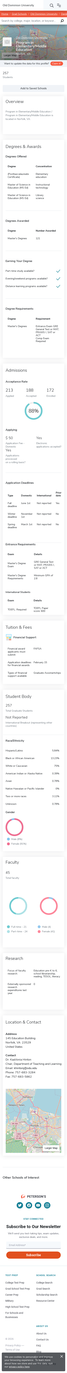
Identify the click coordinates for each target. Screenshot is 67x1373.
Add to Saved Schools (33, 88)
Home (4, 14)
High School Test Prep (17, 1306)
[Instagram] (47, 1205)
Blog (38, 1351)
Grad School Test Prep (17, 1288)
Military (9, 1300)
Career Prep (11, 1294)
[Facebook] (29, 1205)
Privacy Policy (13, 1345)
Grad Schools (19, 14)
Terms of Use (12, 1349)
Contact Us (42, 1339)
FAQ (38, 1345)
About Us (41, 1333)
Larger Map (51, 1148)
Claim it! (56, 63)
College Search (44, 1282)
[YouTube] (38, 1205)
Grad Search (43, 1288)
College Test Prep (14, 1282)
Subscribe (33, 1255)
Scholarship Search (47, 1294)
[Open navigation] (59, 5)
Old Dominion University (44, 14)
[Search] (51, 5)
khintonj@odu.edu (25, 1068)
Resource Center (45, 1300)
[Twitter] (20, 1205)
